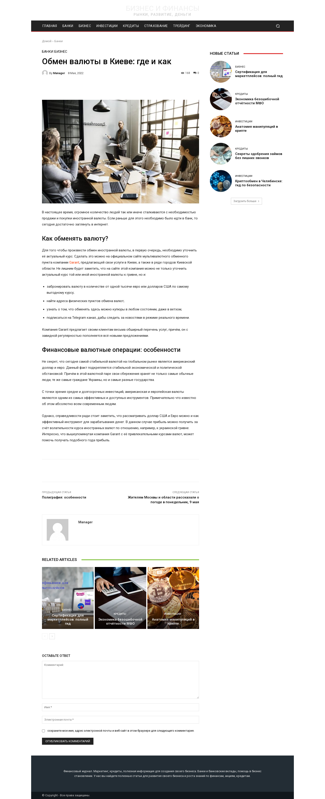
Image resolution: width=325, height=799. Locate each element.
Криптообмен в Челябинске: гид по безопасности (259, 183)
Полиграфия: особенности (64, 497)
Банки (58, 41)
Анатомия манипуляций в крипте (173, 621)
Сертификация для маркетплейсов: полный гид (67, 619)
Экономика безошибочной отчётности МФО (120, 621)
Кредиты (120, 614)
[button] (277, 26)
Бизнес (60, 51)
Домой (46, 41)
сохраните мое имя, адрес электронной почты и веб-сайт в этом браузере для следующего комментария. (120, 730)
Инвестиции (172, 614)
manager (59, 73)
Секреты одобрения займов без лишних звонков (258, 156)
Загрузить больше (246, 201)
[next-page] (52, 636)
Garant (74, 262)
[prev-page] (45, 636)
